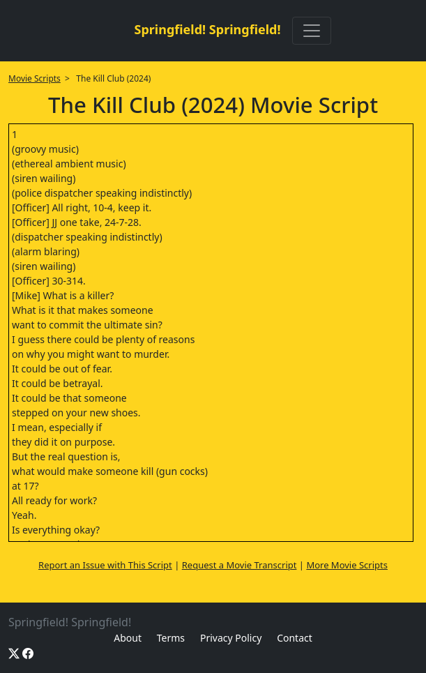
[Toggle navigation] (311, 31)
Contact (294, 637)
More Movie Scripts (347, 565)
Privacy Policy (230, 637)
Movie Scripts (34, 78)
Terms (171, 637)
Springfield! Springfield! (207, 29)
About (128, 637)
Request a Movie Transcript (239, 565)
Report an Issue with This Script (105, 565)
